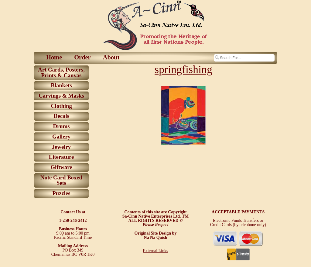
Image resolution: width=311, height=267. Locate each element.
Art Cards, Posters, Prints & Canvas (61, 72)
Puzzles (61, 193)
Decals (61, 116)
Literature (61, 157)
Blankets (61, 85)
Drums (61, 126)
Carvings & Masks (61, 95)
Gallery (61, 136)
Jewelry (61, 147)
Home (54, 57)
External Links (155, 251)
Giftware (61, 167)
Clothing (61, 106)
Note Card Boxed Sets (61, 180)
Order (82, 57)
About (111, 57)
